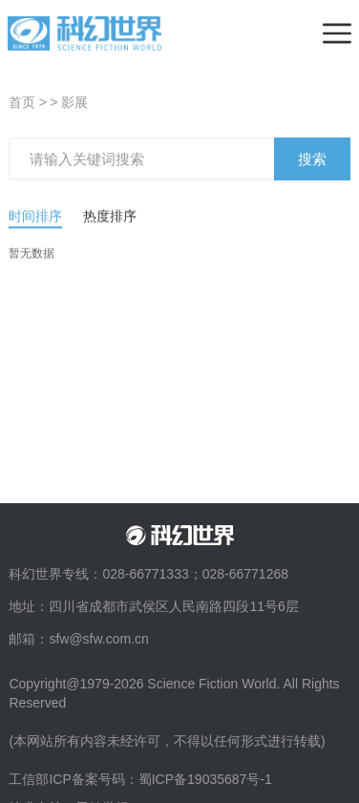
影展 (74, 102)
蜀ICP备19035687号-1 (205, 779)
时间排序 (35, 227)
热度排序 (110, 227)
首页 (22, 102)
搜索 (312, 165)
